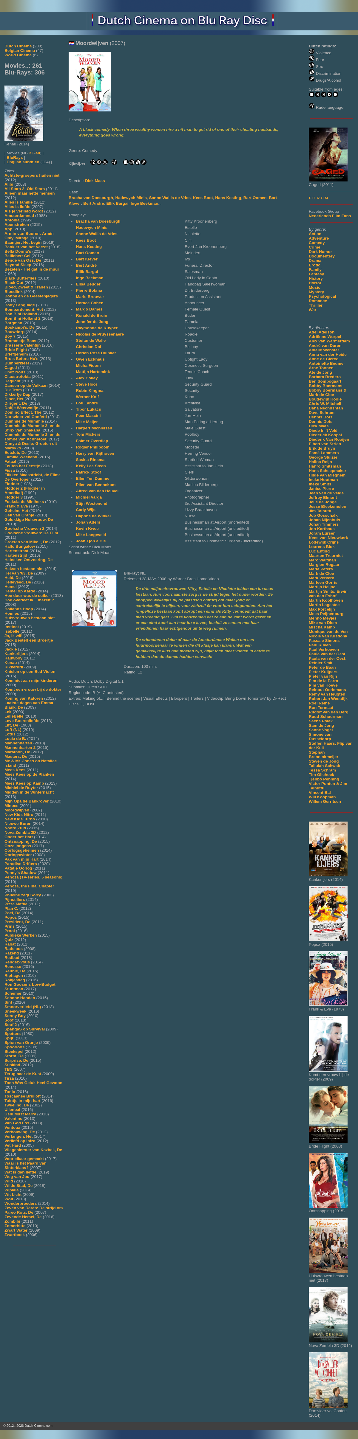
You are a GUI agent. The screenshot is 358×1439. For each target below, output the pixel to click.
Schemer (12, 993)
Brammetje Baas (20, 341)
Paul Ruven (320, 645)
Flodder (11, 484)
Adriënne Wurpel (325, 336)
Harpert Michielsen (94, 428)
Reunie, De (14, 971)
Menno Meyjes (323, 618)
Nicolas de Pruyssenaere (100, 334)
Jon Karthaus (322, 529)
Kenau (10, 662)
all (38, 153)
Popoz (10, 917)
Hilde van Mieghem (327, 475)
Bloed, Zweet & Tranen (26, 287)
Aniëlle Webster (324, 350)
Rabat (10, 944)
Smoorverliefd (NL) (22, 1007)
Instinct (11, 627)
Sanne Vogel (321, 730)
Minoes (11, 805)
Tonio (9, 1091)
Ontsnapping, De (20, 841)
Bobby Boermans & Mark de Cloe (327, 392)
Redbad (11, 957)
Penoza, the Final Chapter (29, 886)
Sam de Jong (321, 725)
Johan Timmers (324, 524)
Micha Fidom (88, 365)
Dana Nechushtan (326, 408)
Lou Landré (87, 403)
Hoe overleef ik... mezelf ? (29, 600)
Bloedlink (13, 291)
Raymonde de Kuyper (97, 328)
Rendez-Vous (17, 962)
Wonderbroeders (20, 1203)
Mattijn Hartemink (93, 372)
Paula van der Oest (327, 654)
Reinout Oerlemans (327, 689)
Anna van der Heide (328, 354)
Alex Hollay (87, 378)
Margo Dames (89, 309)
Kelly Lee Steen (91, 466)
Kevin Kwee (87, 528)
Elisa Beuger (88, 284)
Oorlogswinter (18, 855)
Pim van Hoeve (323, 685)
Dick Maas (319, 426)
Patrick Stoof (88, 472)
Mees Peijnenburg (326, 613)
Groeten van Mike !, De (26, 542)
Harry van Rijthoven (95, 453)
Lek (7, 712)
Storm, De (14, 1056)
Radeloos (13, 948)
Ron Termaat (321, 707)
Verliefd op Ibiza (20, 1141)
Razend (11, 953)
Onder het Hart (18, 837)
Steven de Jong (324, 761)
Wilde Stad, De (18, 1185)
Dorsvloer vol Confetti (25, 417)
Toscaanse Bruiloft (22, 1096)
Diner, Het (13, 399)
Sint (8, 1002)
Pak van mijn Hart (21, 859)
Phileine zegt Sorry (22, 895)
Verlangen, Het (18, 1136)
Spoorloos (14, 1047)
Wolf (8, 1199)
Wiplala (11, 1190)
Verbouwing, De (19, 1132)
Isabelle (11, 631)
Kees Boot (203, 197)
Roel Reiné (319, 703)
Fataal (10, 461)
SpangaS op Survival (24, 1029)
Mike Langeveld (91, 535)
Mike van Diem (323, 622)
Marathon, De (17, 752)
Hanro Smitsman (325, 466)
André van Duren (325, 345)
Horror (315, 283)
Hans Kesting (228, 197)
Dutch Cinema (18, 46)
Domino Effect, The (22, 412)
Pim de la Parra (323, 681)
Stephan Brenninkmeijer (323, 754)
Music (314, 287)
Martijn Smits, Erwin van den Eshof (328, 593)
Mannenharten (18, 743)
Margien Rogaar (324, 564)
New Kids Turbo (19, 819)
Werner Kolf (87, 397)
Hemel (10, 586)
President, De (17, 922)
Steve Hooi (86, 384)
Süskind (12, 1065)
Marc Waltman (322, 560)
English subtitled (23, 162)
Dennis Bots (320, 417)
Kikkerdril (13, 667)
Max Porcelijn (322, 609)
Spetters (12, 1033)
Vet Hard (12, 1145)
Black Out (13, 282)
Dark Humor (320, 251)
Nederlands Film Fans (330, 216)
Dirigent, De (15, 403)
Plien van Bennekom (95, 484)
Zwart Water (15, 1230)
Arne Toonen (321, 368)
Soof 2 (10, 1024)
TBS (8, 1069)
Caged (10, 367)
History (316, 278)
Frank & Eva (16, 506)
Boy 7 (10, 336)
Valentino (13, 1118)
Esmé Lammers (324, 453)
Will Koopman (322, 797)
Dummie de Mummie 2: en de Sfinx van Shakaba (32, 427)
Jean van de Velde (326, 493)
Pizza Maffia (15, 904)
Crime (314, 247)
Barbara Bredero (325, 377)
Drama (315, 260)
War (312, 310)
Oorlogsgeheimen (21, 850)
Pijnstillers (14, 899)
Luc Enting (319, 551)
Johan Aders (88, 522)
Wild (8, 1181)
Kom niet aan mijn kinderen (31, 680)
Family (315, 269)
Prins (9, 926)
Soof (8, 1020)
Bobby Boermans (325, 386)
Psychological (322, 296)
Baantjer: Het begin (23, 242)
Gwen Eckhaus (90, 359)
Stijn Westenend (91, 503)
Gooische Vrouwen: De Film (31, 533)
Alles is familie (18, 202)
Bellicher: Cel (17, 256)
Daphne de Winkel (93, 516)
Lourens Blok (322, 546)
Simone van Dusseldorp (320, 736)
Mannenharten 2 (20, 747)
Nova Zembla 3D (20, 832)
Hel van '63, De (18, 573)
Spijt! (9, 1038)
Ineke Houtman (323, 479)
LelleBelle (13, 716)
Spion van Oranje (21, 1042)
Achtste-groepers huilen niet (31, 175)
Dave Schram (321, 412)
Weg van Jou (17, 1176)
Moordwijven (16, 810)
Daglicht (12, 381)
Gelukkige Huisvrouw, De (28, 519)
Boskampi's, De (19, 327)
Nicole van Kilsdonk (328, 636)
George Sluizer (323, 457)
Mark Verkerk (321, 578)
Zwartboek (14, 1234)
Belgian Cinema (19, 50)
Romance (318, 301)
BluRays (15, 157)
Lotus (10, 734)
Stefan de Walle (91, 340)
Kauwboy (13, 658)
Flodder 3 (13, 497)
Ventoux (12, 1127)
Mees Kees (14, 770)
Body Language (19, 305)
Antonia (12, 220)
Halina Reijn (320, 462)
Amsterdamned (19, 215)
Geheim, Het (16, 510)
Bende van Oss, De (22, 260)
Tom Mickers (88, 434)
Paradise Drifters (20, 863)
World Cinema (18, 55)
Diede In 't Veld (323, 430)
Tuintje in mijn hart (22, 1100)
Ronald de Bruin (91, 315)
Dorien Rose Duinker (96, 353)
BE (31, 153)
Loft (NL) (12, 729)
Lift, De (11, 725)
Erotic (314, 265)
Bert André (93, 203)
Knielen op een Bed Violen (29, 671)
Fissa (9, 470)
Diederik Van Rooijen (329, 439)
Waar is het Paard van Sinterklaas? (25, 1165)
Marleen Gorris (323, 582)
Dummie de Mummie (24, 421)
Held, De (12, 577)
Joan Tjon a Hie (91, 541)
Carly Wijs (85, 509)
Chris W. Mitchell (325, 403)
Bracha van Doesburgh (91, 197)
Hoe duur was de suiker (27, 595)
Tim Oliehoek (321, 774)
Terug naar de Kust (22, 1074)
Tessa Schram (322, 770)
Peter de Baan (322, 667)
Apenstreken (16, 224)
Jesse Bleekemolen (327, 506)
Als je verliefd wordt (23, 211)
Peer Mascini (88, 415)
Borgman (13, 323)
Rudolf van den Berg (328, 712)
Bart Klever (87, 259)
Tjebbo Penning (324, 779)
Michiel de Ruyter (21, 788)
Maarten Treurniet (326, 555)
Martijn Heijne (322, 587)
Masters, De (15, 756)
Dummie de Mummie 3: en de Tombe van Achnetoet (32, 436)
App (8, 229)
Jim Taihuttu (321, 511)
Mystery (316, 292)
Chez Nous (14, 372)
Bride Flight (15, 349)
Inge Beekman (144, 203)
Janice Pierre (321, 488)
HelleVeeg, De (17, 582)
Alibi (8, 184)
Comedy (317, 242)
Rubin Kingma (89, 390)
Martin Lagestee (324, 605)
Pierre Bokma (89, 290)
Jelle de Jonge (323, 502)
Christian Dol (88, 346)
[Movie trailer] (159, 110)
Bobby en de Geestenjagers (31, 296)
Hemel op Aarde (19, 591)
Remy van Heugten (327, 694)
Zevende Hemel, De (23, 1217)
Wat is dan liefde (20, 1172)
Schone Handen (19, 998)
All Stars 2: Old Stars (24, 189)
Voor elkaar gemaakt (24, 1159)
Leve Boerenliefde (21, 720)
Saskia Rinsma (90, 459)
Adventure (319, 238)
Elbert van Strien (325, 444)
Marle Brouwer (90, 296)
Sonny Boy (15, 1015)
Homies (11, 613)
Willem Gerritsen (325, 801)
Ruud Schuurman (325, 716)
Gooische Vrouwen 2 (24, 528)
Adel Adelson (321, 332)
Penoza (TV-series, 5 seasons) (33, 877)
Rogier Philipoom (92, 447)
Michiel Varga (89, 497)
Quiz (8, 939)
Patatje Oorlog (18, 868)
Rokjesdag (14, 980)
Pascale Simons (324, 640)
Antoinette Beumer (327, 363)
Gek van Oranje (19, 515)
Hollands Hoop (18, 609)
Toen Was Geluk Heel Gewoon (33, 1083)
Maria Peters (321, 569)
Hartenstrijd (15, 555)
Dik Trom (13, 390)
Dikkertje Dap (17, 394)
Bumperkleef (16, 363)
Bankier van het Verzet (26, 247)
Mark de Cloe (321, 573)
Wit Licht (12, 1194)
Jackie (10, 649)
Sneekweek (15, 1011)
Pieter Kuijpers (323, 672)
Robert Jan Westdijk (328, 698)
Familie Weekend (20, 457)
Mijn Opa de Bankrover (26, 801)
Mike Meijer (87, 422)
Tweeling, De (16, 1105)
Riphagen (13, 975)
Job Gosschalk (323, 515)
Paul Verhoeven (324, 649)
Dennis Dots (320, 421)
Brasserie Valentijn (22, 345)
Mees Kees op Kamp (24, 783)
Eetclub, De (15, 452)
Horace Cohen (89, 303)
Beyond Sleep (17, 265)
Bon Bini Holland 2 (22, 318)
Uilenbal (12, 1109)
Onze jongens (17, 846)
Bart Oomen (255, 197)
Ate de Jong (320, 372)
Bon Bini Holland (20, 314)
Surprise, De (16, 1060)
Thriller (315, 305)
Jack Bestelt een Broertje (28, 640)
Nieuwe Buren (18, 823)
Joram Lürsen (322, 533)
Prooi (9, 931)
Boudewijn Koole (325, 399)
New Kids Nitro (18, 814)
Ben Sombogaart (325, 381)
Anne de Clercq (324, 359)
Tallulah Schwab (324, 765)
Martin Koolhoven (326, 600)
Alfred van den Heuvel (97, 491)
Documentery (322, 256)
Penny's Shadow (20, 872)
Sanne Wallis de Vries (170, 197)
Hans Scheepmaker (327, 470)
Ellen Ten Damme (92, 478)
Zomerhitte (14, 1226)
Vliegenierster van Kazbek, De (33, 1150)
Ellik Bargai (117, 203)
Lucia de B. (15, 738)
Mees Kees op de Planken (29, 774)
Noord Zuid (15, 828)
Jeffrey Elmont (323, 497)
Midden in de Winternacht (29, 792)
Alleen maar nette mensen (29, 193)
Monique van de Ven (328, 631)
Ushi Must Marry (20, 1114)
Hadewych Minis (131, 197)
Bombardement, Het (23, 309)
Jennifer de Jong (92, 321)
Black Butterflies (20, 278)
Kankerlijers (16, 653)
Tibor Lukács (88, 409)
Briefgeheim (16, 354)
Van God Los (16, 1123)
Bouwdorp (14, 332)
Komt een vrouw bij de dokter (32, 689)
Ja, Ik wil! (13, 636)
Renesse (12, 966)
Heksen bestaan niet (24, 568)
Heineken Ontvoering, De (28, 560)
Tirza (9, 1078)
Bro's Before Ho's (21, 358)
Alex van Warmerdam (329, 341)
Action (315, 234)
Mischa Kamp (322, 627)
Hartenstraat (16, 551)
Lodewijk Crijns (324, 542)
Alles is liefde (17, 206)
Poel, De (12, 913)
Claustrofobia (17, 376)
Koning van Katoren (23, 698)
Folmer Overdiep (92, 441)
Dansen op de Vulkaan (26, 385)
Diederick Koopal (325, 435)
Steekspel (13, 1051)
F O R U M (318, 198)
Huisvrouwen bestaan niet (29, 618)
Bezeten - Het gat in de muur (31, 269)
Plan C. (11, 908)
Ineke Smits (320, 484)
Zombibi (12, 1221)
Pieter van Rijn (323, 676)
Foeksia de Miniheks (24, 501)
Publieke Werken (20, 935)
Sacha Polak (321, 721)
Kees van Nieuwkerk (328, 537)
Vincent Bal (320, 792)
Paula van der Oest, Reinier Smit (327, 660)
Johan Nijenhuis (324, 520)
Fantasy (316, 274)
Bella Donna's (17, 251)
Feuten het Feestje (22, 466)
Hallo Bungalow (19, 546)
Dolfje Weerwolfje (21, 408)
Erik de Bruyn (322, 448)
